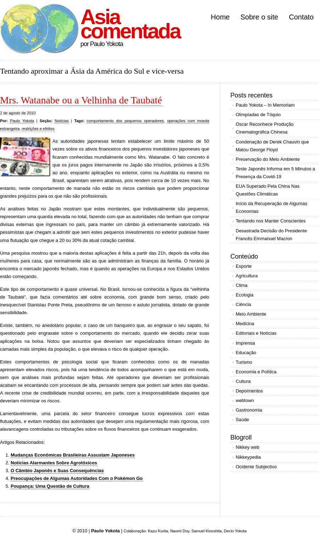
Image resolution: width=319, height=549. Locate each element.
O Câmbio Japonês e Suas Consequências (57, 470)
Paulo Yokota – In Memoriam (265, 105)
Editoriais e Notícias (256, 333)
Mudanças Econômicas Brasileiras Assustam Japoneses (73, 455)
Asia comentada (130, 24)
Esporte (244, 266)
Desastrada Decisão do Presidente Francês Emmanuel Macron (271, 234)
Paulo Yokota (22, 121)
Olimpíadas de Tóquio (258, 114)
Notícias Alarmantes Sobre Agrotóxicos (54, 462)
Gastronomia (249, 410)
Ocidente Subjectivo (256, 466)
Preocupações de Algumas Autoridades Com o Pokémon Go (77, 478)
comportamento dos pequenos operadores (125, 121)
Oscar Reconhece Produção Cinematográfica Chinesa (264, 128)
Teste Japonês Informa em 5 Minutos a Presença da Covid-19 (275, 172)
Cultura (243, 381)
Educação (246, 352)
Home (220, 17)
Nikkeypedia (248, 457)
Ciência (243, 304)
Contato (301, 17)
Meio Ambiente (251, 314)
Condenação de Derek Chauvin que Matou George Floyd (272, 145)
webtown (245, 400)
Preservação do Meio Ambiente (268, 159)
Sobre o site (259, 17)
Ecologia (244, 295)
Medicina (245, 323)
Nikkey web (247, 447)
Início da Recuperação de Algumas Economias (271, 207)
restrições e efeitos (38, 128)
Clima (241, 285)
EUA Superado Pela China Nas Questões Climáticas (268, 190)
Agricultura (247, 275)
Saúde (242, 419)
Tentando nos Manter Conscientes (271, 220)
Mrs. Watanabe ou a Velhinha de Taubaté (81, 100)
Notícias (62, 121)
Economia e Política (256, 371)
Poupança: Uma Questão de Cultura (50, 486)
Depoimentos (249, 391)
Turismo (244, 362)
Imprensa (245, 343)
